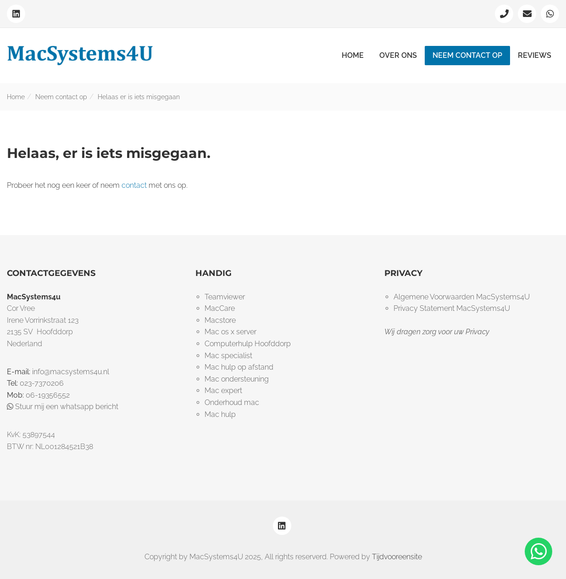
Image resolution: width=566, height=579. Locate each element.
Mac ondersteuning (237, 379)
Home (353, 55)
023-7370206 (42, 383)
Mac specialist (228, 355)
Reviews (534, 55)
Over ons (398, 55)
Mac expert (223, 390)
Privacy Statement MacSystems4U (452, 308)
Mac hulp (220, 414)
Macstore (220, 320)
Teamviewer (225, 296)
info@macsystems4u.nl (70, 371)
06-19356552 (48, 395)
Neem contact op (467, 55)
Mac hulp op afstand (239, 367)
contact (134, 185)
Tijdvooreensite (397, 556)
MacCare (220, 308)
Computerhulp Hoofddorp (248, 343)
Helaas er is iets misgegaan (139, 97)
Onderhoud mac (232, 402)
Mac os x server (230, 331)
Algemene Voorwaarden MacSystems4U (462, 296)
